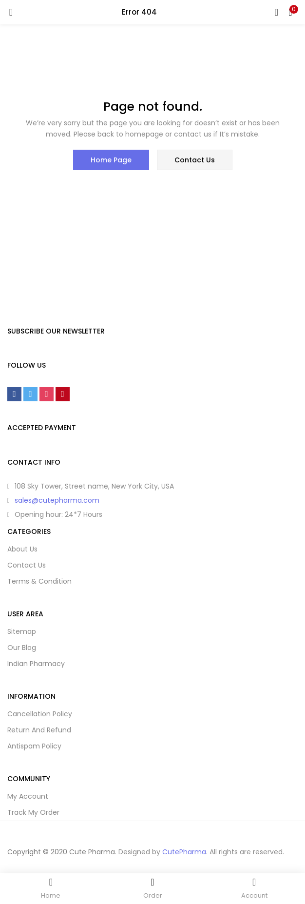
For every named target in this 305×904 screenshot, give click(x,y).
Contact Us (26, 565)
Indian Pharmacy (36, 663)
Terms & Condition (39, 581)
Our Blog (21, 647)
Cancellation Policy (39, 714)
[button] (290, 12)
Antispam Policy (34, 746)
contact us (194, 160)
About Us (22, 549)
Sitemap (21, 631)
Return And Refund (39, 730)
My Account (27, 796)
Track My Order (33, 812)
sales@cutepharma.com (57, 500)
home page (111, 160)
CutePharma (184, 852)
